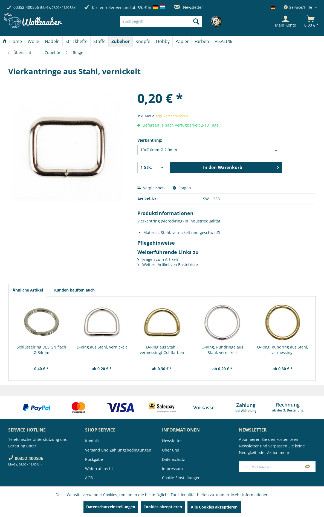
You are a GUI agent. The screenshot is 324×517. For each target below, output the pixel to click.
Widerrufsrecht (99, 468)
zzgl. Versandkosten (172, 115)
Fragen (182, 187)
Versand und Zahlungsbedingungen (118, 450)
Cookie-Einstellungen (181, 477)
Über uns (170, 450)
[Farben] (202, 41)
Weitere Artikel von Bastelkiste (167, 264)
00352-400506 (26, 7)
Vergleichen (151, 187)
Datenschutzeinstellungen (110, 506)
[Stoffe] (99, 41)
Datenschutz (173, 459)
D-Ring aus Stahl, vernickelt (102, 347)
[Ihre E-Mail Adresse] (269, 466)
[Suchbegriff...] (161, 21)
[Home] (12, 41)
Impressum (172, 468)
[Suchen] (196, 21)
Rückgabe (94, 459)
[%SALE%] (223, 41)
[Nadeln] (52, 41)
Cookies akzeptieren (162, 506)
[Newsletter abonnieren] (308, 466)
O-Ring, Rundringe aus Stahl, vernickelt (222, 349)
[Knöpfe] (143, 41)
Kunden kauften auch (74, 290)
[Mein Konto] (285, 21)
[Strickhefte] (76, 41)
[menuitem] (169, 21)
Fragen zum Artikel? (157, 259)
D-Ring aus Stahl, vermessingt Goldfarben (162, 349)
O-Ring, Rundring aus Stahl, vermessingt (282, 349)
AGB (89, 477)
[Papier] (182, 41)
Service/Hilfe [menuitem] (298, 7)
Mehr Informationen (249, 494)
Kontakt (92, 440)
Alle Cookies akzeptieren (214, 507)
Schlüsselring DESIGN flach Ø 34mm (41, 349)
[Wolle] (33, 41)
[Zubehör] (120, 41)
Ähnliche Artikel (28, 290)
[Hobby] (162, 41)
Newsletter (188, 7)
